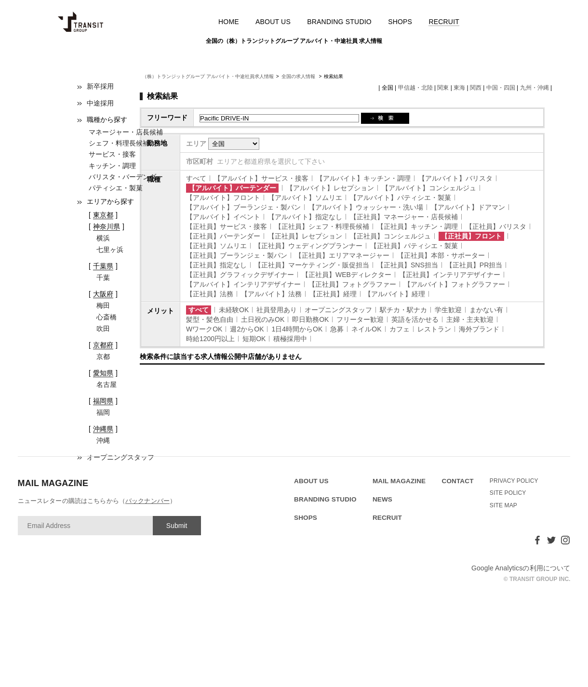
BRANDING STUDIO (339, 22)
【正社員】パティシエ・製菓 (414, 246)
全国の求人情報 (299, 76)
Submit (176, 525)
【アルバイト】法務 (271, 294)
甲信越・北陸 (415, 87)
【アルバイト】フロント (223, 197)
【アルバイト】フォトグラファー (454, 284)
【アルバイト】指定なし (305, 217)
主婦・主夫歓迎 (470, 319)
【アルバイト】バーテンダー (232, 188)
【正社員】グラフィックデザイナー (240, 274)
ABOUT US (273, 22)
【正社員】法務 (209, 294)
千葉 (103, 277)
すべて (196, 178)
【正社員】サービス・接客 (226, 226)
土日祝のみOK (262, 319)
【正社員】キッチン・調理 (417, 226)
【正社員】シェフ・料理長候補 (322, 226)
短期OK (254, 339)
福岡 (103, 412)
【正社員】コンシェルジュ (390, 236)
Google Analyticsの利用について (521, 568)
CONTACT (458, 481)
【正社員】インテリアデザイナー (449, 274)
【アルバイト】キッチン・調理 (363, 178)
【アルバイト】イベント (223, 217)
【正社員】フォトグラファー (352, 284)
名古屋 (106, 384)
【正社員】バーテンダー (223, 236)
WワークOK (204, 329)
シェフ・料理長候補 (119, 143)
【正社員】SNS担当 (407, 265)
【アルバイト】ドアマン (468, 207)
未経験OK (234, 310)
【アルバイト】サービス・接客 (261, 178)
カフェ (399, 329)
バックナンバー (147, 500)
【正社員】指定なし (216, 265)
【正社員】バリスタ (496, 226)
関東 (443, 87)
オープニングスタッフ (338, 310)
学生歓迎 (448, 310)
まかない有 (486, 310)
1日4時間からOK (296, 329)
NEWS (382, 499)
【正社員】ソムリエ (216, 246)
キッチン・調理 (112, 166)
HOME (228, 22)
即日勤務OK (310, 319)
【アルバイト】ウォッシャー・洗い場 (365, 207)
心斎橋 (106, 317)
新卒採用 (100, 86)
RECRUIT (443, 22)
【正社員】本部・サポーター (441, 255)
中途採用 (100, 103)
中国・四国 (500, 87)
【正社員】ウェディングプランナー (308, 246)
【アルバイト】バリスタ (455, 178)
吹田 (103, 328)
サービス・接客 (112, 154)
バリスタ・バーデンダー (126, 177)
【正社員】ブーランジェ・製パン (236, 255)
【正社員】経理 (333, 294)
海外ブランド (479, 329)
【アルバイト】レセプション (330, 188)
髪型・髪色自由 (209, 319)
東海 (459, 87)
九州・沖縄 (534, 87)
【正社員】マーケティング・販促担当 (311, 265)
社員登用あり (276, 310)
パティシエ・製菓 (116, 188)
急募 (337, 329)
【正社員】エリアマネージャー (342, 255)
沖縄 (103, 440)
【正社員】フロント (471, 236)
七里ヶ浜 (109, 249)
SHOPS (400, 22)
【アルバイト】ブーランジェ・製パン (243, 207)
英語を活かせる (415, 319)
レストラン (434, 329)
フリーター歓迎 (360, 319)
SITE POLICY (508, 492)
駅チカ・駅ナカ (403, 310)
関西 (475, 87)
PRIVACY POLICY (514, 480)
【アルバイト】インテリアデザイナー (243, 284)
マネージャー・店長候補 (126, 132)
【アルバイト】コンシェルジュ (429, 188)
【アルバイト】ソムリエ (305, 197)
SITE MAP (503, 505)
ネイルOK (366, 329)
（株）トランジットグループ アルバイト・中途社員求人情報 (208, 76)
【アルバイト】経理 (394, 294)
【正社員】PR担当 (474, 265)
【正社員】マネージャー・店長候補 (404, 217)
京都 (103, 356)
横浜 (103, 238)
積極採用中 (290, 339)
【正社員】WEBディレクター (346, 274)
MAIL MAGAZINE (399, 481)
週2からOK (247, 329)
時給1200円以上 (210, 339)
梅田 (103, 305)
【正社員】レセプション (305, 236)
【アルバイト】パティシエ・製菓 (400, 197)
